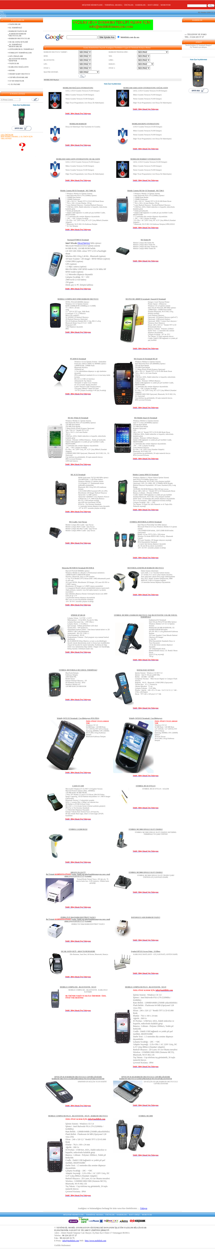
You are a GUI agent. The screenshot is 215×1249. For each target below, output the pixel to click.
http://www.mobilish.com (95, 1240)
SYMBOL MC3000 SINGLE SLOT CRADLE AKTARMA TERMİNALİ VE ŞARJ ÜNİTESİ (155, 833)
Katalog (3, 16)
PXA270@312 (84, 243)
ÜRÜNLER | (129, 5)
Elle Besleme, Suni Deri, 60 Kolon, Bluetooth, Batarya (89, 954)
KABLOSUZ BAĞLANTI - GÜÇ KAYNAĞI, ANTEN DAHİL (155, 954)
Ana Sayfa (2, 13)
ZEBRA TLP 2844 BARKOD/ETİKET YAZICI (88, 924)
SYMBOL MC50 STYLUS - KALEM (155, 789)
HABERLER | (141, 5)
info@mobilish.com (70, 1240)
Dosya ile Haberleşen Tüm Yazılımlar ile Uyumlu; (82, 127)
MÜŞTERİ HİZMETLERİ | (93, 5)
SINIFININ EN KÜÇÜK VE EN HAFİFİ (92, 1082)
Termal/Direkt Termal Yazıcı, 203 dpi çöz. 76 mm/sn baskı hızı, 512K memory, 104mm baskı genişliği (92, 881)
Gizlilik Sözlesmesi (62, 1245)
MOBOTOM (165, 5)
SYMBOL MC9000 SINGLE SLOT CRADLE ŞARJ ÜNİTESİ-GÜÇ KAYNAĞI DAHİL (155, 876)
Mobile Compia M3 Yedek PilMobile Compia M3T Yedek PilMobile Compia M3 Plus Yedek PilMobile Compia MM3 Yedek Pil (145, 245)
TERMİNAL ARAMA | (113, 5)
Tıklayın (143, 1208)
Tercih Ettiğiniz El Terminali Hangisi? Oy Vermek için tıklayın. (198, 46)
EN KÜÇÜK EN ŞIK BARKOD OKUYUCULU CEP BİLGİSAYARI (161, 1083)
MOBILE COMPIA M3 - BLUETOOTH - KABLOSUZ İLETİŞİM (87, 991)
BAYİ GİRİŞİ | (154, 5)
